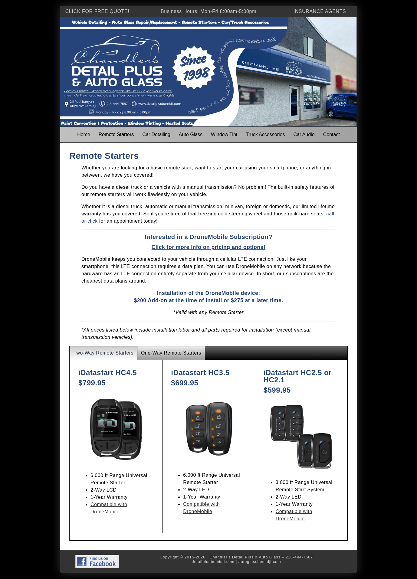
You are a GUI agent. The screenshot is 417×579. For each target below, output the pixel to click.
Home (83, 134)
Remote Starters (116, 134)
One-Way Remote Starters (171, 352)
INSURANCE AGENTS (320, 11)
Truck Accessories (265, 134)
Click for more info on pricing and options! (208, 247)
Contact (331, 134)
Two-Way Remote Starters (103, 352)
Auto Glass (190, 134)
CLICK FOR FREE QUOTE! (97, 11)
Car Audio (303, 134)
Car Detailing (156, 134)
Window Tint (224, 134)
